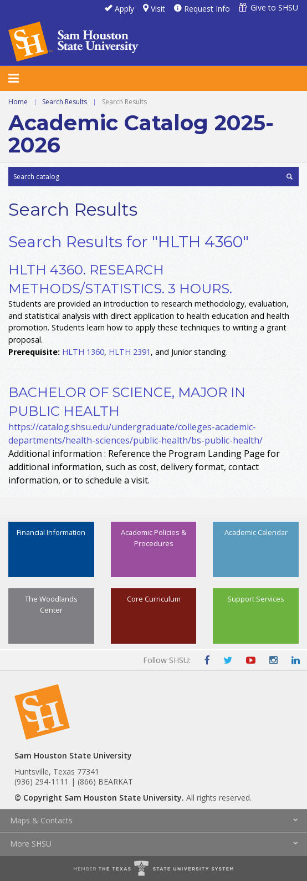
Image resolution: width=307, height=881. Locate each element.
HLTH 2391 (130, 352)
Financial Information (51, 532)
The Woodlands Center (51, 604)
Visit (158, 8)
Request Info (207, 8)
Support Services (255, 599)
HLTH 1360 (83, 352)
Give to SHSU (274, 7)
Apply (124, 8)
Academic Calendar (256, 532)
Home (18, 101)
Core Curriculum (154, 599)
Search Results (64, 101)
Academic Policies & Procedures (153, 537)
